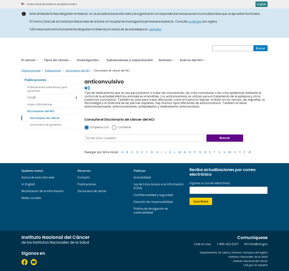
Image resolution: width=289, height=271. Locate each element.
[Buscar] (260, 48)
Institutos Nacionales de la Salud (248, 256)
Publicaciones (35, 80)
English (261, 4)
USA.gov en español (255, 265)
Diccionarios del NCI (40, 111)
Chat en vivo (202, 244)
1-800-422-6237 (227, 244)
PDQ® (31, 97)
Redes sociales (31, 198)
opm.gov (155, 29)
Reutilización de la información (42, 191)
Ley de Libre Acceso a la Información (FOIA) (158, 186)
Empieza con (99, 127)
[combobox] (232, 48)
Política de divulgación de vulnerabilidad (150, 210)
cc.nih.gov (195, 21)
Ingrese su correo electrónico (209, 183)
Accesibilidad (142, 177)
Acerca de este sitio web (37, 177)
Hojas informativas (39, 104)
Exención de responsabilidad (153, 202)
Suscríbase (200, 201)
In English (28, 184)
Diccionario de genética (45, 124)
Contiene (124, 127)
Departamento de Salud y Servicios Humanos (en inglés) (234, 252)
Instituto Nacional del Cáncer (250, 261)
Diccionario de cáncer (45, 118)
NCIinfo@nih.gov (256, 244)
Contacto (83, 177)
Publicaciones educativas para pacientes (47, 89)
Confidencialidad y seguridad (153, 195)
